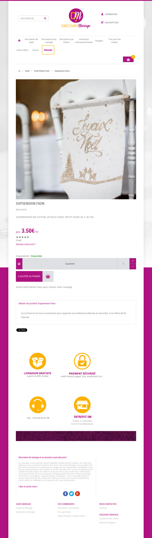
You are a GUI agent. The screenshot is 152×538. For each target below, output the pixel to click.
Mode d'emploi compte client (71, 515)
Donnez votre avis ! (26, 244)
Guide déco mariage (25, 511)
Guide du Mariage (24, 507)
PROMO (48, 50)
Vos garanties (64, 511)
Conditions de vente (108, 518)
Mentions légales (107, 522)
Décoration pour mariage (48, 41)
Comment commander (68, 507)
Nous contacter (107, 504)
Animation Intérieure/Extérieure (84, 41)
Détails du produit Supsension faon (37, 303)
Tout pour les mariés (114, 41)
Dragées (99, 40)
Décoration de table (31, 41)
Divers (35, 49)
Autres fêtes (22, 49)
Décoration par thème (66, 41)
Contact (103, 507)
